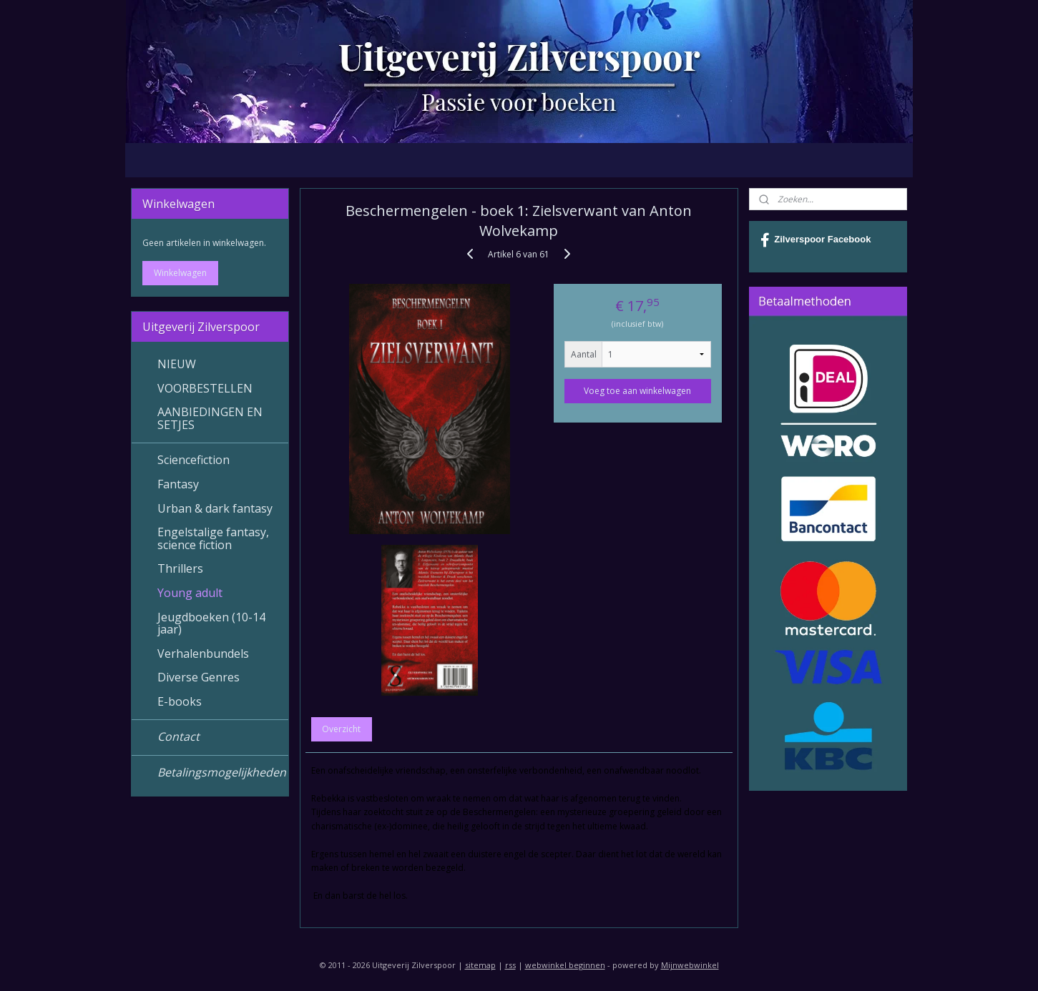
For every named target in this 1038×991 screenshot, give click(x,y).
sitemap (480, 965)
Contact (178, 736)
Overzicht (342, 729)
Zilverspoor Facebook (815, 240)
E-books (179, 701)
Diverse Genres (198, 677)
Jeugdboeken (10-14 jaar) (211, 623)
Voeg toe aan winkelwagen (638, 391)
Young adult (189, 593)
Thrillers (180, 568)
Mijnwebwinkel (690, 965)
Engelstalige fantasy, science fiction (213, 538)
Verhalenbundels (203, 653)
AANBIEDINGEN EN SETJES (210, 418)
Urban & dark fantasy (215, 508)
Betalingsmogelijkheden (221, 772)
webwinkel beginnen (565, 965)
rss (510, 965)
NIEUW (176, 364)
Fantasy (178, 484)
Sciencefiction (193, 460)
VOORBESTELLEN (205, 388)
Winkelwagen (180, 273)
